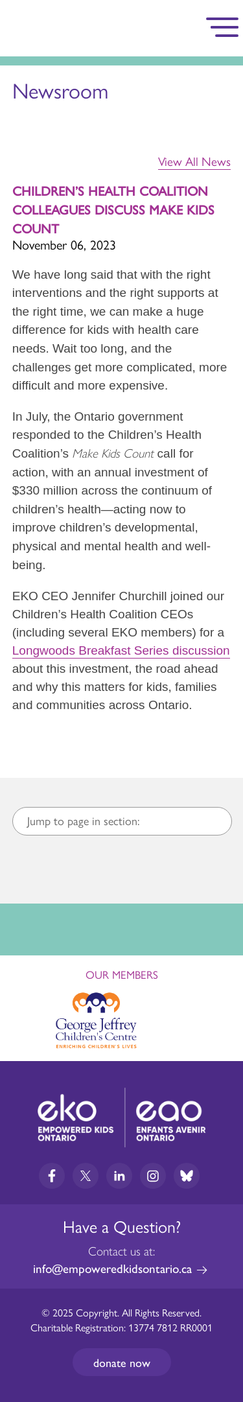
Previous (22, 1013)
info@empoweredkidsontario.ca (112, 1268)
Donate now (121, 1362)
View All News (194, 161)
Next (221, 1016)
